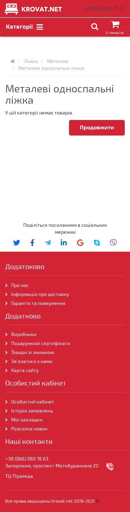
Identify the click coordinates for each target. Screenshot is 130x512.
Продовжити (97, 127)
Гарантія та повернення (38, 303)
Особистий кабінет (32, 402)
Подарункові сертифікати (40, 343)
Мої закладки (26, 420)
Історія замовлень (32, 411)
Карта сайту (24, 370)
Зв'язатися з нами (31, 361)
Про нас (20, 285)
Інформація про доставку (40, 294)
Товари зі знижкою (32, 352)
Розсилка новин (29, 429)
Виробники (23, 334)
